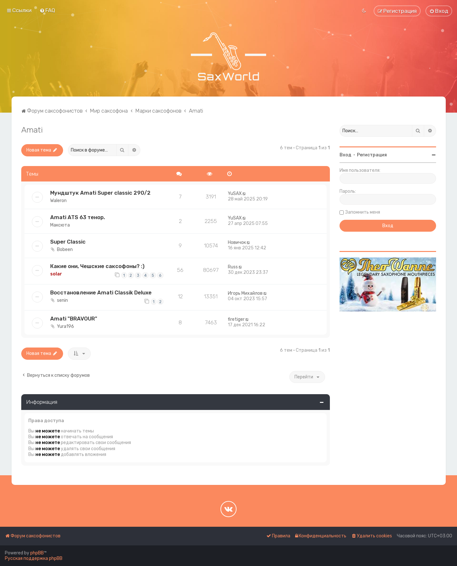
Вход (345, 155)
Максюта (60, 225)
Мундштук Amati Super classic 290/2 (100, 193)
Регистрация (372, 155)
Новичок (237, 242)
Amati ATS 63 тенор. (77, 217)
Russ (233, 267)
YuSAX (235, 193)
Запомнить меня (362, 212)
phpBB (37, 553)
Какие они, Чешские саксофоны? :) (97, 266)
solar (56, 274)
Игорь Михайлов (245, 293)
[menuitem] (47, 10)
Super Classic (68, 241)
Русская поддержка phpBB (33, 558)
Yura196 (65, 326)
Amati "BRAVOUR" (73, 318)
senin (62, 300)
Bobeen (65, 249)
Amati (32, 130)
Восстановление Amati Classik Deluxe (101, 292)
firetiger (236, 319)
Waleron (58, 200)
